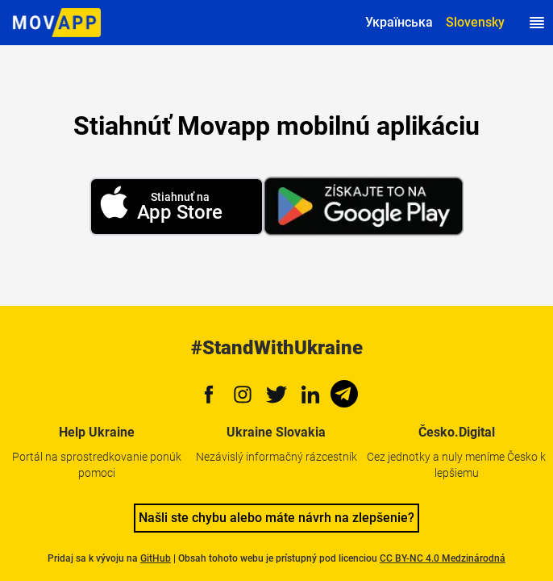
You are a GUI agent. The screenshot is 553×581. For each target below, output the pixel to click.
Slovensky (475, 22)
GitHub (155, 558)
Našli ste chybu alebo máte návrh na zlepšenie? (276, 517)
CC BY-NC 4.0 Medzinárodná (442, 558)
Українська (399, 22)
